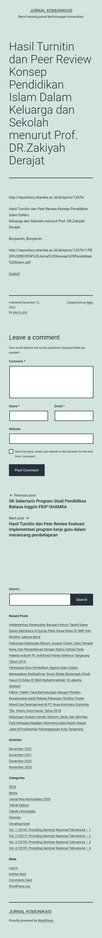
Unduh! (14, 274)
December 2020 (20, 761)
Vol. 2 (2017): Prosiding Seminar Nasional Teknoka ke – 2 (50, 836)
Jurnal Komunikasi (51, 10)
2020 (12, 787)
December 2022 (20, 749)
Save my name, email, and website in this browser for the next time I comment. (54, 454)
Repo (90, 302)
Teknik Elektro (19, 805)
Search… (15, 589)
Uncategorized (19, 824)
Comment (17, 361)
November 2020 (20, 767)
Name (14, 406)
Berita (13, 793)
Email (59, 406)
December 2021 (20, 755)
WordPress (45, 920)
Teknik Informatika (22, 811)
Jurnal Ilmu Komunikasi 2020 (30, 799)
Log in (13, 868)
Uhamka (15, 817)
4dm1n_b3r (20, 312)
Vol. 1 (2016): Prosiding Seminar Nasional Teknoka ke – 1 (50, 830)
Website (15, 429)
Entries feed (17, 874)
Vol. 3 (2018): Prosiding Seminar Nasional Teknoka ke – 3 (50, 842)
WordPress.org (19, 886)
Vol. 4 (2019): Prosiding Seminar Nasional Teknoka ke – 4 (50, 848)
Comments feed (20, 880)
